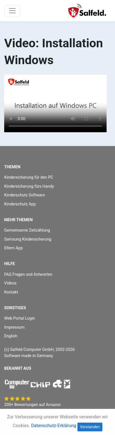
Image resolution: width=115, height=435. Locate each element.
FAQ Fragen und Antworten (28, 274)
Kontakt (11, 292)
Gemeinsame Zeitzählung (27, 230)
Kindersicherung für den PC (28, 177)
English (10, 336)
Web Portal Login (19, 318)
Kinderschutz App (20, 204)
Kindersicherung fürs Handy (29, 186)
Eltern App (13, 248)
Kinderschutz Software (24, 195)
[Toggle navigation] (12, 10)
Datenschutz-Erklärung (53, 425)
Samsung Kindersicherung (27, 239)
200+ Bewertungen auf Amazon (32, 404)
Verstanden (90, 427)
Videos (10, 283)
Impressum (14, 327)
